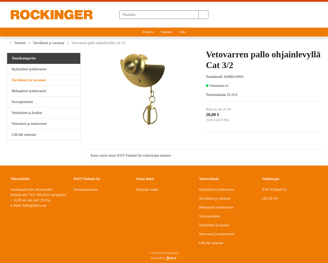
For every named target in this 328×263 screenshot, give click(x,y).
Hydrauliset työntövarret (216, 189)
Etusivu (148, 32)
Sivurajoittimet (209, 216)
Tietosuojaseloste (85, 189)
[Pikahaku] (159, 14)
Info (182, 32)
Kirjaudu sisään (147, 189)
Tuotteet (166, 32)
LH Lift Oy (270, 198)
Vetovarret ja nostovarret (216, 234)
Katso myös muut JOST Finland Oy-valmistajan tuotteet (131, 155)
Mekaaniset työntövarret (216, 207)
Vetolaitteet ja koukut (214, 225)
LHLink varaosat (211, 243)
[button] (203, 14)
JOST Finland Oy (274, 189)
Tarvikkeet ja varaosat (48, 43)
